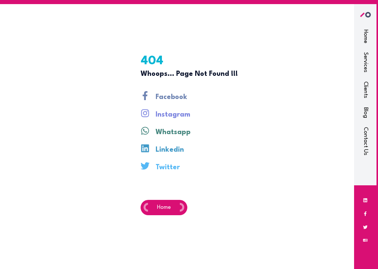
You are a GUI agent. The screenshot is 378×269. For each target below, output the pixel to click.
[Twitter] (365, 227)
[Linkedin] (365, 200)
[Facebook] (365, 213)
